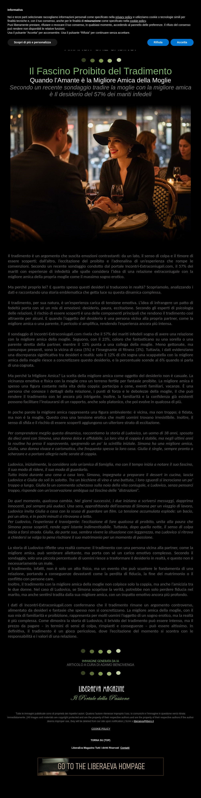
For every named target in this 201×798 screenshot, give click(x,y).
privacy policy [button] (123, 17)
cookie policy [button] (138, 20)
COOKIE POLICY (100, 728)
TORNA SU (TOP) (100, 740)
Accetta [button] (182, 42)
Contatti (124, 747)
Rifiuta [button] (158, 42)
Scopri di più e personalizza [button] (32, 42)
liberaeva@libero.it (144, 721)
